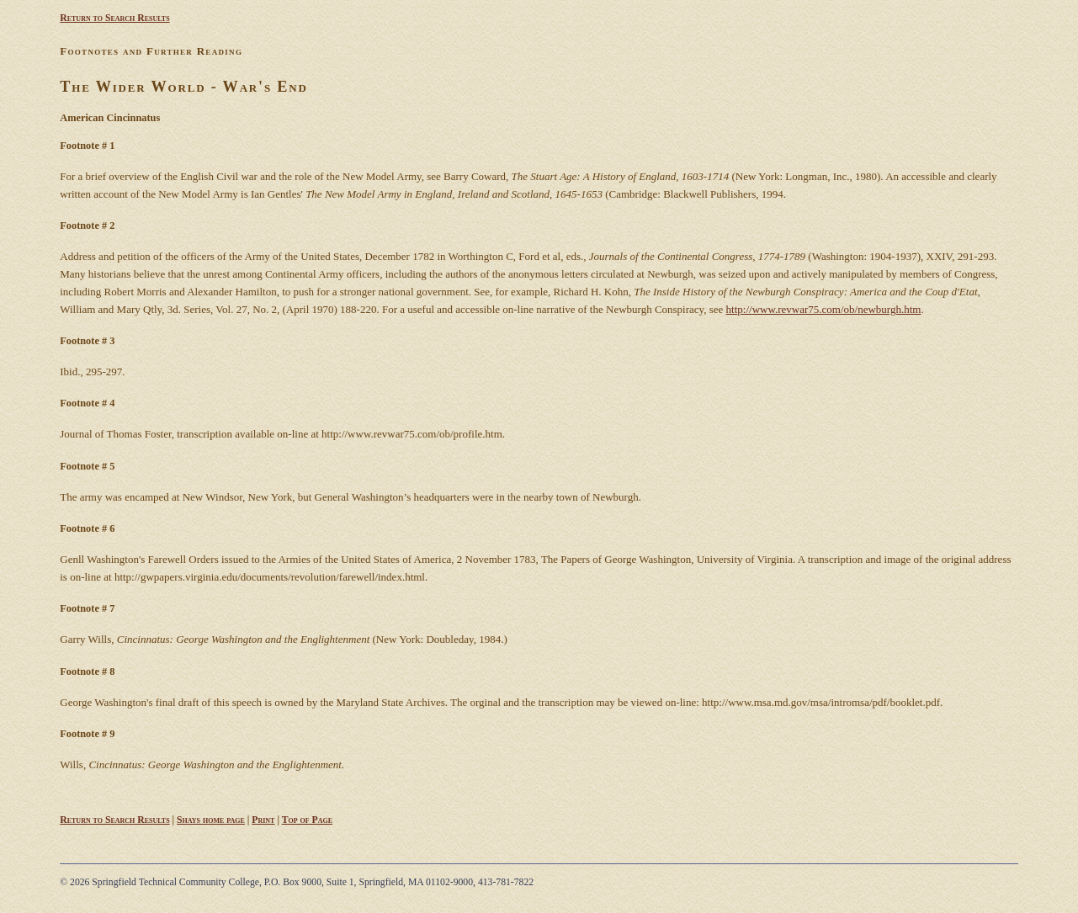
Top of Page (307, 820)
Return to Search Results (114, 18)
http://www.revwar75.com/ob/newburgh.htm (823, 309)
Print (263, 820)
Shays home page (211, 820)
